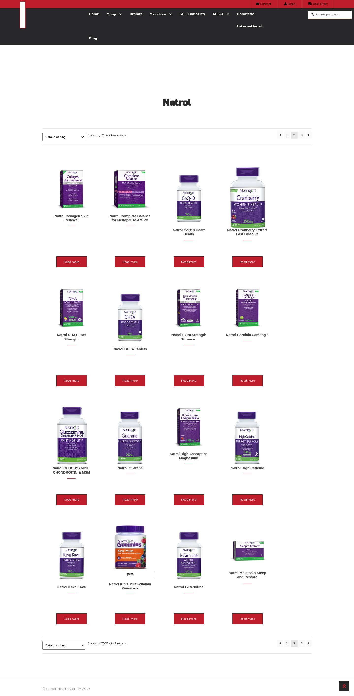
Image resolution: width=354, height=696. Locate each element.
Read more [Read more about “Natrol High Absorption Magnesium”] (212, 486)
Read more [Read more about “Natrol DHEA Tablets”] (141, 373)
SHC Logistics (192, 14)
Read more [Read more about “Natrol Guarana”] (141, 486)
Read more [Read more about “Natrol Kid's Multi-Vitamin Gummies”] (141, 603)
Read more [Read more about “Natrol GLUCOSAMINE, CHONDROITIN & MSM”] (71, 490)
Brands (136, 14)
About (218, 14)
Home (94, 14)
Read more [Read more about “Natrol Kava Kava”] (71, 603)
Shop (111, 14)
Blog (93, 38)
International (249, 26)
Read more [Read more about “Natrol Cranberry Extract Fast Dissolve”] (282, 261)
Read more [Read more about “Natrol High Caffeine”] (282, 486)
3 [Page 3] (302, 135)
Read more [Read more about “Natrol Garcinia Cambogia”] (282, 373)
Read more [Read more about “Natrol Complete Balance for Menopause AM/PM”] (141, 256)
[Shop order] (63, 137)
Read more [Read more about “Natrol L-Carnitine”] (212, 603)
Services (158, 14)
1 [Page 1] (286, 135)
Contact (263, 4)
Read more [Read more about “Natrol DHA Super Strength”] (71, 373)
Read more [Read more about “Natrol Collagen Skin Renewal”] (71, 256)
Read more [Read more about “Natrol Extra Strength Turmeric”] (212, 373)
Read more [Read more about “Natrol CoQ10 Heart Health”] (212, 256)
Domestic (245, 14)
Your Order (318, 4)
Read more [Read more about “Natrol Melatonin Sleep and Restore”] (282, 603)
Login (289, 4)
